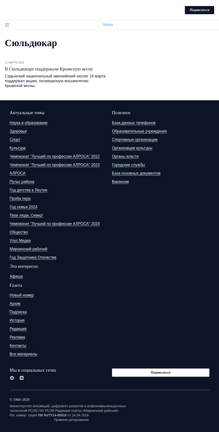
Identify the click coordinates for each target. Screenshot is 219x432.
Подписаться (199, 10)
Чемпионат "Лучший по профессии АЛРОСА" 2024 (55, 224)
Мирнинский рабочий (28, 249)
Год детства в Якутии (28, 190)
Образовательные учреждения (139, 131)
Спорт (15, 140)
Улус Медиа (20, 240)
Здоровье (18, 131)
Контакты (18, 346)
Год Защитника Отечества (33, 257)
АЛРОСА (17, 173)
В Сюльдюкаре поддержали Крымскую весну (49, 68)
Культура (18, 148)
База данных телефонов (134, 123)
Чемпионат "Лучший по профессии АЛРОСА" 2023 (55, 165)
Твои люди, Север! (26, 215)
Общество (19, 232)
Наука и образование (29, 123)
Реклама (17, 337)
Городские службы (128, 165)
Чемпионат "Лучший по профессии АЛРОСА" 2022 (55, 156)
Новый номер (22, 295)
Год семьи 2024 (23, 207)
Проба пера (20, 198)
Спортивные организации (134, 140)
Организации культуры (132, 148)
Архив (15, 303)
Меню (110, 25)
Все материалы (23, 354)
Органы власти (125, 156)
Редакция (18, 329)
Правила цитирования (71, 420)
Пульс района (22, 182)
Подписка (18, 312)
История (17, 320)
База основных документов (136, 173)
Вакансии (120, 182)
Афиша (16, 276)
